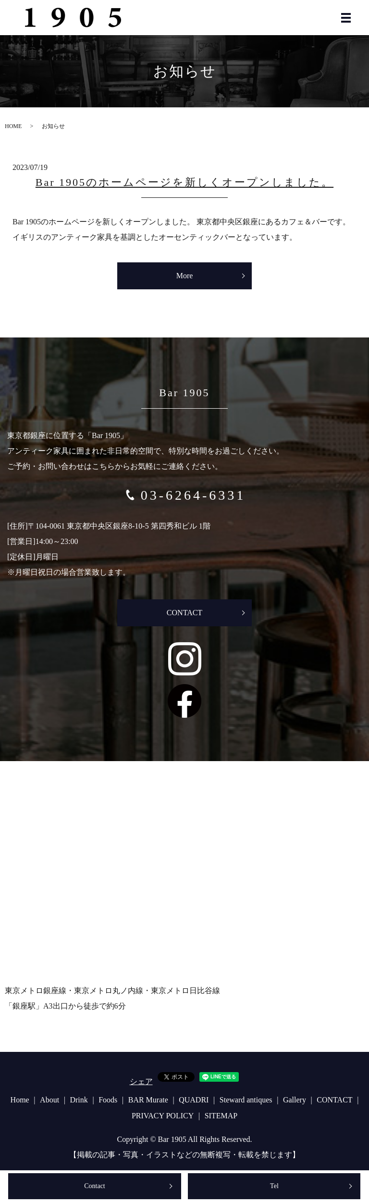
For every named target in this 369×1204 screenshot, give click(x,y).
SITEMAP (221, 1116)
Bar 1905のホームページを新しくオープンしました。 (184, 182)
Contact (94, 1186)
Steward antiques (246, 1100)
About (49, 1100)
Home (20, 1100)
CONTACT (184, 612)
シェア (141, 1081)
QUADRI (194, 1100)
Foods (107, 1100)
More (184, 276)
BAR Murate (148, 1100)
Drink (78, 1100)
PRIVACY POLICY (163, 1116)
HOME (13, 126)
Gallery (294, 1100)
